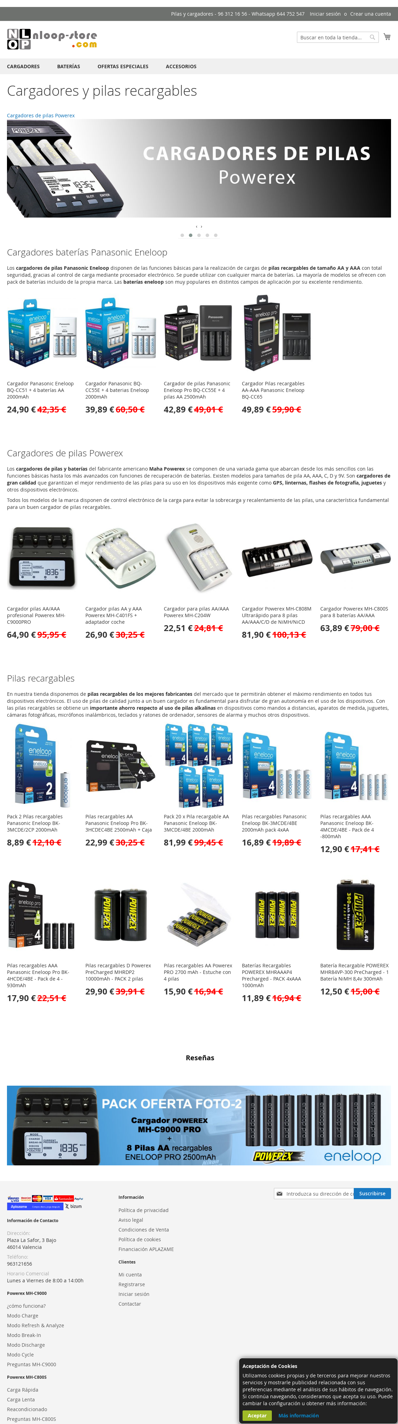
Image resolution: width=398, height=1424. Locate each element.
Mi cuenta (130, 1232)
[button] (182, 235)
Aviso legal (130, 1178)
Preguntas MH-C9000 (31, 1322)
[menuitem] (23, 66)
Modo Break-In (24, 1293)
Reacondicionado (27, 1367)
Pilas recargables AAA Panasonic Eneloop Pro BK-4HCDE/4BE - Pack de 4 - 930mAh (38, 975)
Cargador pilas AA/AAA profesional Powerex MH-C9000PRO (36, 615)
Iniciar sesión (325, 13)
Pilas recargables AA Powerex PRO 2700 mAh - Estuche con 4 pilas (198, 972)
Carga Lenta (21, 1358)
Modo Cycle (20, 1312)
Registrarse (131, 1242)
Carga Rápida (22, 1348)
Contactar (129, 1262)
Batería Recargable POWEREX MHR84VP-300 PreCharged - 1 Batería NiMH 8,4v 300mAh (354, 972)
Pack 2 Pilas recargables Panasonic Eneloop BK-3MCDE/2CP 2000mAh (35, 823)
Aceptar (257, 1415)
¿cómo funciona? (26, 1264)
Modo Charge (22, 1273)
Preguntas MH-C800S (31, 1377)
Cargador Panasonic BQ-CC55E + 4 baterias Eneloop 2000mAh (117, 390)
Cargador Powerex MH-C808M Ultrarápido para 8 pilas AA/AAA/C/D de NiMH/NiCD (277, 615)
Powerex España (26, 1403)
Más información (298, 1415)
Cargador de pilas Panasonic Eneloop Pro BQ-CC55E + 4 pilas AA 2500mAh (197, 390)
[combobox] (338, 37)
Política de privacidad (143, 1168)
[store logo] (52, 39)
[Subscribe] (372, 1152)
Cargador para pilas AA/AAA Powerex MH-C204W (196, 612)
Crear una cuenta (370, 13)
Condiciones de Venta (143, 1188)
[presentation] (196, 226)
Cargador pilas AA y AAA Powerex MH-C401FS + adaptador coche (113, 615)
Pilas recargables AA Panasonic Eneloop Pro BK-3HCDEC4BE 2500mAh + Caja (118, 823)
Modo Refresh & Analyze (35, 1283)
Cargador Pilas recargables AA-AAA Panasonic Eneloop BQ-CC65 (273, 390)
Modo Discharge (26, 1303)
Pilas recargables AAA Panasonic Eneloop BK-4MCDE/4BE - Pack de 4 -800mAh (347, 826)
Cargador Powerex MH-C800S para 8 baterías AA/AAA (354, 612)
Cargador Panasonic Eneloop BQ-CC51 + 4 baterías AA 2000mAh (40, 390)
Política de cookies (139, 1197)
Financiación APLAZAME (146, 1207)
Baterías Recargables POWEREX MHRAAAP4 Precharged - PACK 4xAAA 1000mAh (271, 975)
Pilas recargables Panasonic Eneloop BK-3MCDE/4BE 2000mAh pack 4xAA (274, 823)
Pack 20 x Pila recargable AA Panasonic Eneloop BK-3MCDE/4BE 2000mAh (196, 823)
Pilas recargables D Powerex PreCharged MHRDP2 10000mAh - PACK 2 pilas (118, 972)
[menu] (199, 66)
